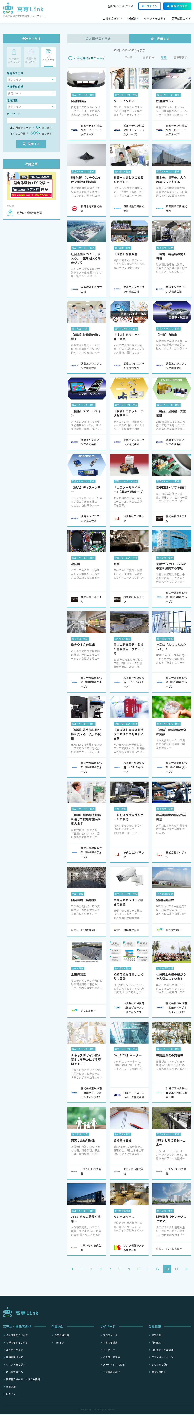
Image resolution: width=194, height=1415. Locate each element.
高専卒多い (181, 58)
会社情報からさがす (17, 1336)
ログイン (149, 6)
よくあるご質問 (160, 1365)
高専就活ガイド (181, 18)
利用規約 (156, 1343)
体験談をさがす (14, 1358)
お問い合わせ (159, 1372)
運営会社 (156, 1336)
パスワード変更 (111, 1358)
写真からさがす (14, 1350)
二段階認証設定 (111, 1372)
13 (167, 1269)
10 (139, 1269)
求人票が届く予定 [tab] (98, 38)
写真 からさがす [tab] (48, 55)
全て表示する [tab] (160, 38)
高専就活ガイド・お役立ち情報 (23, 1380)
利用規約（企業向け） (164, 1350)
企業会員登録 (62, 1336)
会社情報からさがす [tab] (14, 56)
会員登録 (11, 1387)
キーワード (14, 113)
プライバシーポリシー (164, 1358)
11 (148, 1269)
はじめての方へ (14, 1372)
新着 (164, 58)
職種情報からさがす (17, 1343)
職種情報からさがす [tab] (31, 56)
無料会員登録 (177, 6)
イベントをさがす (155, 18)
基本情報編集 (110, 1343)
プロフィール (110, 1336)
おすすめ (148, 58)
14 (176, 1269)
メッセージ (109, 1350)
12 (158, 1269)
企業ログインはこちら (120, 6)
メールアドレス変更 (114, 1365)
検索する (31, 144)
